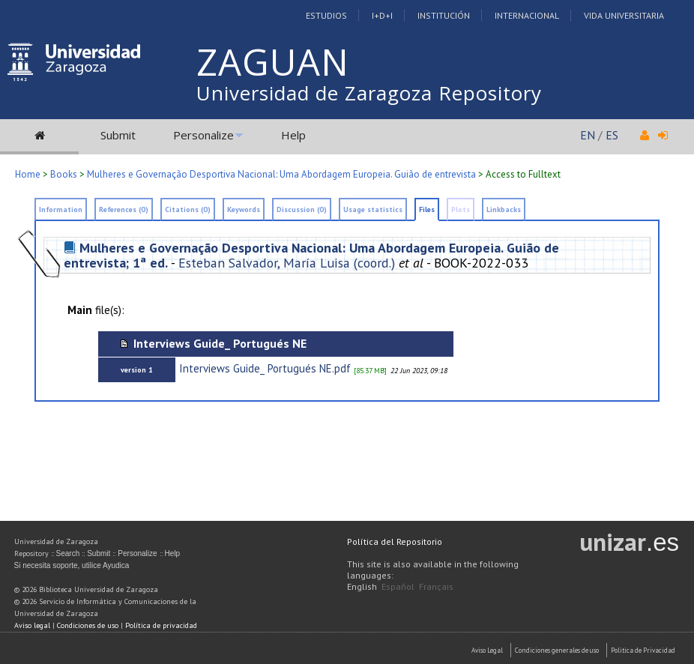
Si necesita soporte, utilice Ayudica (72, 565)
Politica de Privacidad (643, 650)
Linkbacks (503, 209)
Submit (118, 134)
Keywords (243, 209)
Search (68, 553)
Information (60, 209)
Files (427, 209)
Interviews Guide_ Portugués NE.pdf (265, 368)
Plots (460, 209)
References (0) (123, 209)
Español (397, 586)
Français (436, 586)
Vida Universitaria (624, 15)
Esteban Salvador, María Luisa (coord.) (286, 262)
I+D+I (382, 15)
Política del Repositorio (394, 541)
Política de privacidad (161, 625)
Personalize (203, 134)
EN (587, 134)
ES (612, 134)
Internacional (527, 15)
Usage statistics (372, 209)
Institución (443, 15)
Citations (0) (188, 209)
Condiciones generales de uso (557, 650)
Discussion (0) (302, 209)
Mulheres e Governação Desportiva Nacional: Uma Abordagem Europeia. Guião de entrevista (281, 174)
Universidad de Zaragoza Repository (369, 92)
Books (63, 174)
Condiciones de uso (87, 625)
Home (27, 174)
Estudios (326, 15)
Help (293, 134)
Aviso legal (32, 625)
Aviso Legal (487, 650)
